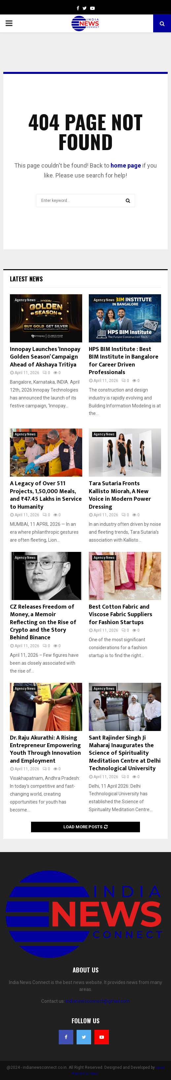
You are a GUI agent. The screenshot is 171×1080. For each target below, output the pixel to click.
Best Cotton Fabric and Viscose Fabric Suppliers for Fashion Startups (120, 614)
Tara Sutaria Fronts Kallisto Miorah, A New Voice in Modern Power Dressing (120, 495)
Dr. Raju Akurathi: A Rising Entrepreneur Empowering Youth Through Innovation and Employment (45, 749)
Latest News (26, 278)
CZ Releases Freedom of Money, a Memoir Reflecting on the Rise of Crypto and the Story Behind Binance (43, 622)
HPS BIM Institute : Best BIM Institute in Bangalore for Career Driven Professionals (123, 360)
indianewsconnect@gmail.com (98, 1001)
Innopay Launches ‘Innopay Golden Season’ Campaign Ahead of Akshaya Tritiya (45, 357)
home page (126, 165)
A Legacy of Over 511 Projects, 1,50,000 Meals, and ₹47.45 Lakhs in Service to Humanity (46, 495)
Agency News (25, 300)
